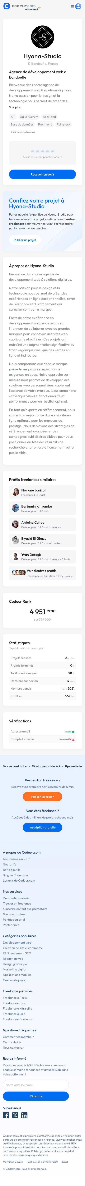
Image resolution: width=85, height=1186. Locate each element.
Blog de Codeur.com (17, 875)
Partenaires (11, 925)
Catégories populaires (19, 936)
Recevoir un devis (42, 174)
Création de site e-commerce (23, 948)
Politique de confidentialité (42, 1162)
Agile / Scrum (29, 117)
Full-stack (63, 124)
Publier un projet (25, 240)
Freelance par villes (18, 991)
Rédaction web (13, 958)
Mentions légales (13, 1162)
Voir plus (15, 107)
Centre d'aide (12, 1042)
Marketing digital (14, 969)
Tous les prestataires (15, 766)
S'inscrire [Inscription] (36, 1096)
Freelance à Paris (15, 998)
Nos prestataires (14, 914)
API (13, 117)
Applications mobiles (17, 975)
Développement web (17, 942)
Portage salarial (14, 919)
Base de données (22, 124)
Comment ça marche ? (18, 1037)
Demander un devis (16, 898)
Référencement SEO (17, 953)
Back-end (49, 117)
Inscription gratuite (43, 827)
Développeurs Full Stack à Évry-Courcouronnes (55, 576)
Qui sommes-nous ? (16, 859)
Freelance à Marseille (17, 1008)
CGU (65, 1162)
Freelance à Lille (14, 1014)
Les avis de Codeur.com (19, 880)
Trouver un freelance (17, 903)
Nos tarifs (9, 864)
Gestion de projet (14, 980)
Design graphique (15, 964)
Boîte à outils (11, 870)
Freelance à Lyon (14, 1003)
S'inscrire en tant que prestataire (25, 909)
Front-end (45, 124)
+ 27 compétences (23, 132)
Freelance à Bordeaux (18, 1019)
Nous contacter (13, 1047)
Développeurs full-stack (46, 766)
